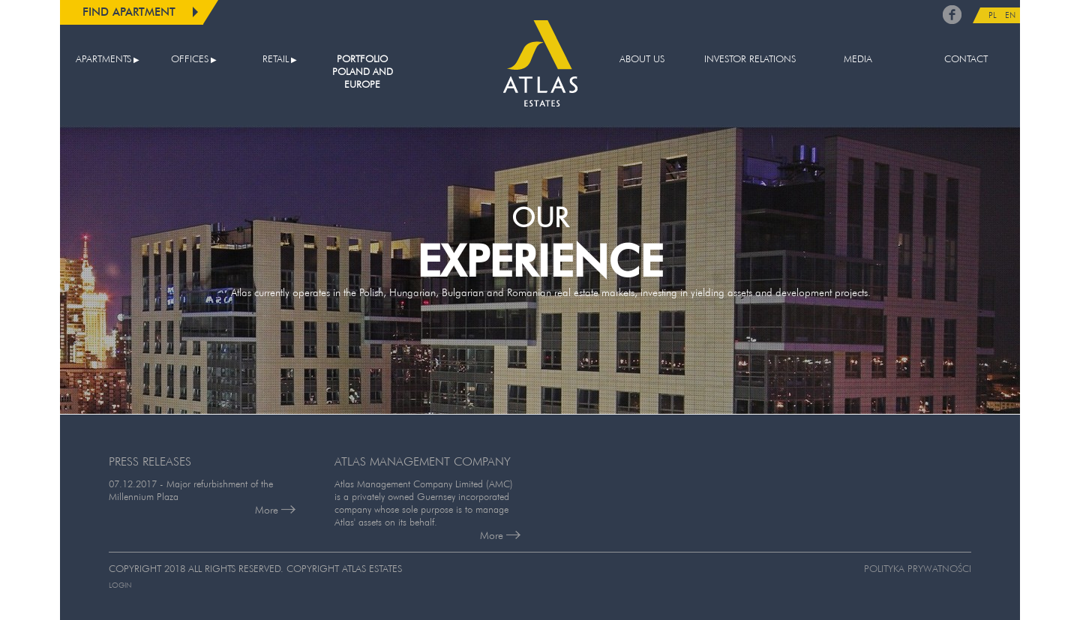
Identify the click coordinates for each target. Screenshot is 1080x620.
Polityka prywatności (917, 568)
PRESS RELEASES (150, 461)
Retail (275, 58)
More (275, 510)
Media (858, 58)
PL (992, 15)
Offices (189, 58)
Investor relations (750, 58)
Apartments (103, 58)
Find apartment (129, 11)
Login (120, 585)
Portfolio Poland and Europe (362, 71)
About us (642, 58)
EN (1010, 15)
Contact (966, 58)
